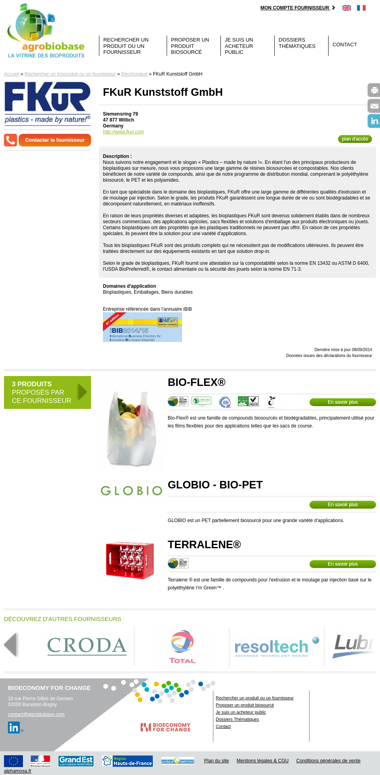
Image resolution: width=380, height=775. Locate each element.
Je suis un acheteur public (239, 46)
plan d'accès (355, 139)
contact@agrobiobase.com (36, 714)
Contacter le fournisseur (55, 140)
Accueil (11, 74)
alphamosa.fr (17, 771)
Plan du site (216, 761)
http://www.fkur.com (123, 132)
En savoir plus (342, 402)
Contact (344, 44)
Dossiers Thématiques (297, 43)
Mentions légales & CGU (263, 761)
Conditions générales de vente (328, 761)
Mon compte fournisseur (298, 8)
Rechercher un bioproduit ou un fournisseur (70, 74)
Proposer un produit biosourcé (190, 46)
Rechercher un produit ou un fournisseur (125, 46)
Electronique (134, 74)
